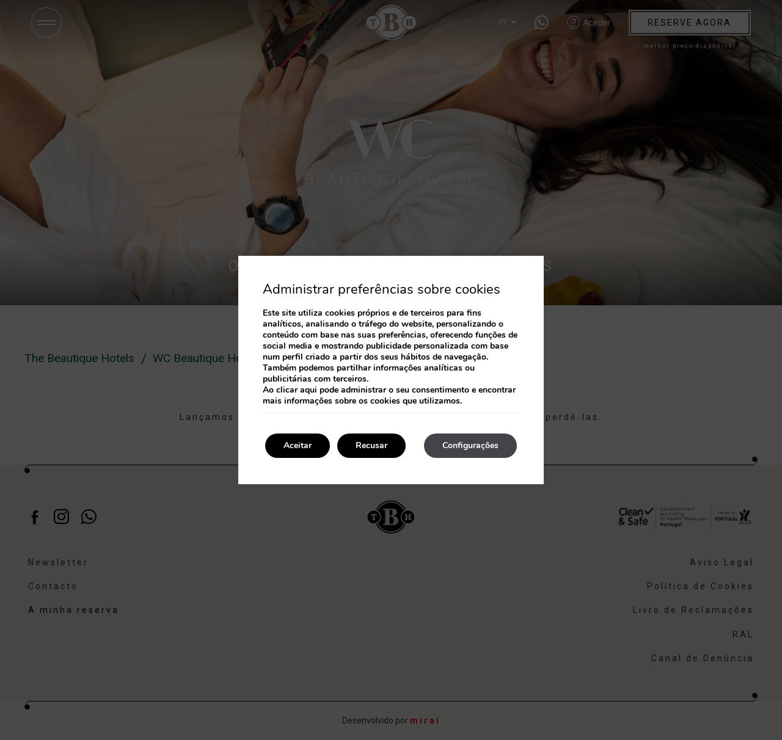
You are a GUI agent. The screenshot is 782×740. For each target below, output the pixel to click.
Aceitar (297, 445)
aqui (308, 390)
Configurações (470, 445)
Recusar (371, 445)
